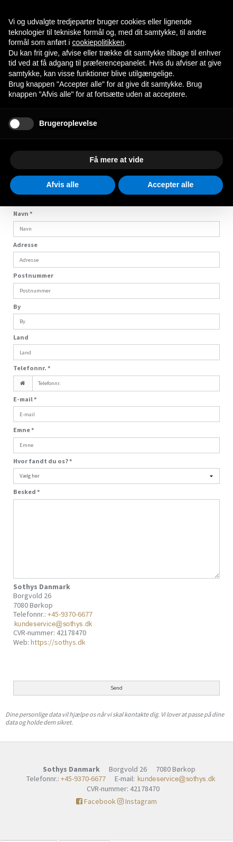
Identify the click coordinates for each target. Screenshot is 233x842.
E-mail (25, 399)
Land (21, 337)
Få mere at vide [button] (117, 159)
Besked (26, 492)
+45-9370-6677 (70, 614)
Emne (23, 430)
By (17, 306)
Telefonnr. (32, 368)
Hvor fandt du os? (42, 461)
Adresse (25, 245)
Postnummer (33, 275)
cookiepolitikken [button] (98, 42)
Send (116, 687)
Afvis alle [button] (62, 184)
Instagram (137, 801)
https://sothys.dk (58, 642)
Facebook (96, 801)
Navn (23, 213)
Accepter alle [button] (170, 184)
